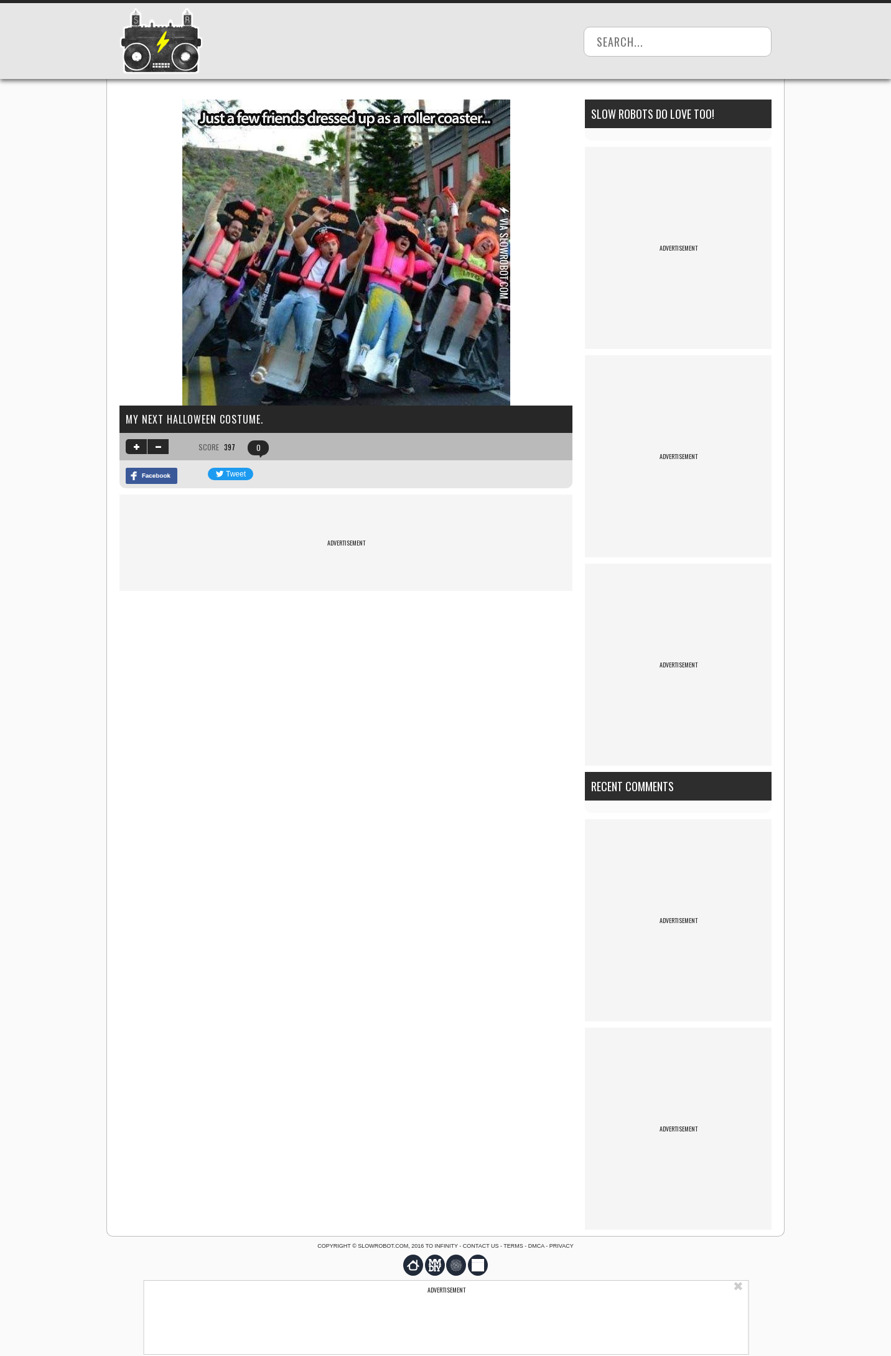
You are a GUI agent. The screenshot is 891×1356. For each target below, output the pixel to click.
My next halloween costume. (194, 419)
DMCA (536, 1246)
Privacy (561, 1246)
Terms (513, 1246)
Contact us (481, 1246)
